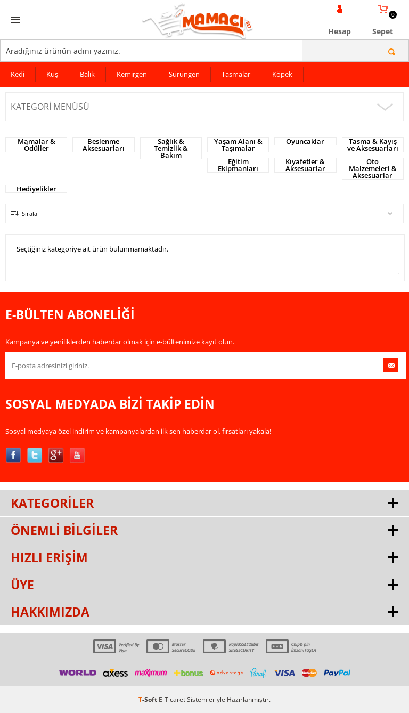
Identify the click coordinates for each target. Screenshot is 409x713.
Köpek (282, 74)
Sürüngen (184, 74)
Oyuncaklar (305, 141)
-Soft (148, 699)
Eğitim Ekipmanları (238, 165)
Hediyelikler (36, 189)
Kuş (52, 74)
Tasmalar (236, 74)
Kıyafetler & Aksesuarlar (305, 165)
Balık (87, 74)
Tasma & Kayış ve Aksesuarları (372, 144)
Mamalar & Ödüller (36, 144)
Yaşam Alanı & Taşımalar (238, 144)
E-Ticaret (172, 699)
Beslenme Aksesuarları (104, 144)
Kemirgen (132, 74)
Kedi (17, 74)
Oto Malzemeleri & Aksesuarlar (373, 169)
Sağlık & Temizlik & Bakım (171, 148)
